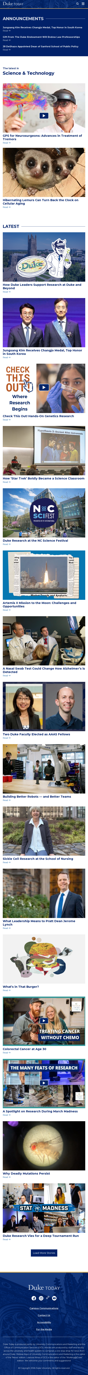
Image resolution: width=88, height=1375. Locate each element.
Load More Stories (44, 1253)
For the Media (44, 1329)
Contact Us (44, 1315)
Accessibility (44, 1322)
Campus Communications (44, 1308)
